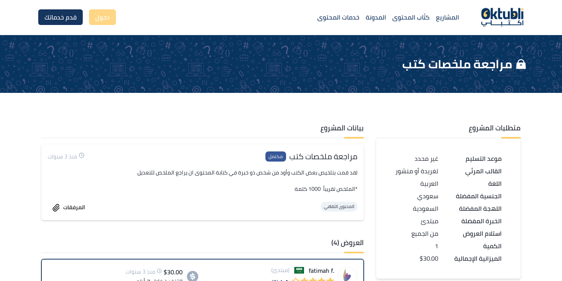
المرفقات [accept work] (68, 207)
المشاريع (447, 17)
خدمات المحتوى (338, 17)
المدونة (376, 17)
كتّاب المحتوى (411, 17)
